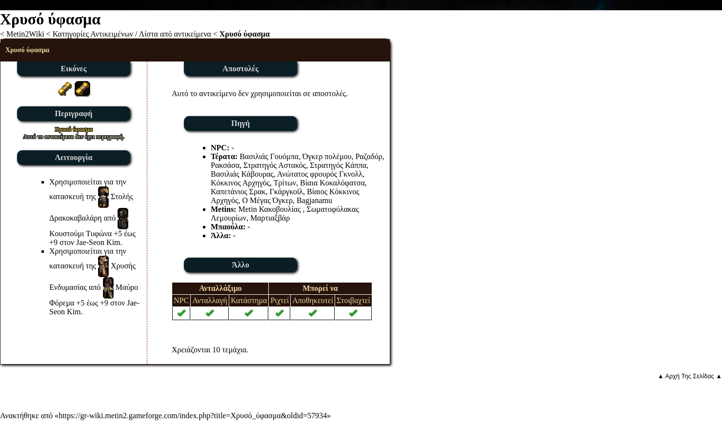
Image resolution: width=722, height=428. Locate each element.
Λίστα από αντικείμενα (175, 34)
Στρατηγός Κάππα (338, 165)
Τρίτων (285, 183)
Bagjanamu (314, 200)
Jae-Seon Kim (98, 242)
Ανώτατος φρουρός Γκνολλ (319, 174)
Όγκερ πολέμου (326, 156)
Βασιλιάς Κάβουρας (242, 174)
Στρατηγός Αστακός (274, 165)
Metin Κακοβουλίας (269, 209)
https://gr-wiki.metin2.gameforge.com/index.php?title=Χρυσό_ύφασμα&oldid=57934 (193, 415)
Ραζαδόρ (368, 156)
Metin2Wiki (25, 34)
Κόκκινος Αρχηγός (240, 183)
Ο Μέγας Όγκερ (267, 200)
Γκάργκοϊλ (286, 191)
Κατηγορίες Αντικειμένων (93, 34)
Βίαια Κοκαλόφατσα (332, 183)
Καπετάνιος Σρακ (238, 191)
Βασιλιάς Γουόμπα (269, 156)
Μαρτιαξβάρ (270, 218)
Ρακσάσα (225, 165)
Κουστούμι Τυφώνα (80, 233)
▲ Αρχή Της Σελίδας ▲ (690, 376)
